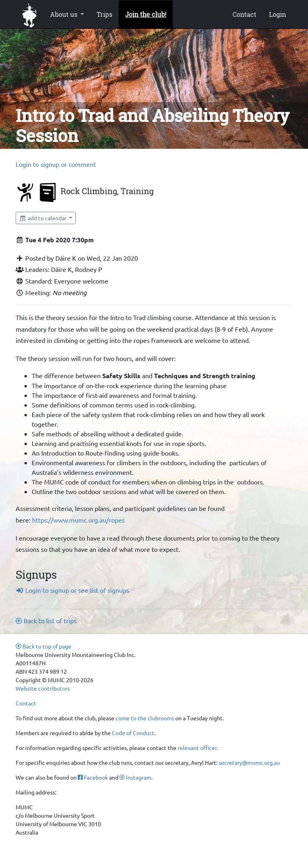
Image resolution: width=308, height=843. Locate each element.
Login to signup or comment (56, 164)
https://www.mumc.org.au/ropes (78, 520)
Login (277, 14)
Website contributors (43, 688)
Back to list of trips (46, 620)
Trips (104, 14)
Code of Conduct (133, 732)
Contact (244, 14)
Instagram (135, 777)
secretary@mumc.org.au (249, 762)
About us (64, 14)
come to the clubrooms (145, 717)
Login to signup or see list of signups (72, 590)
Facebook (93, 777)
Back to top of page (43, 646)
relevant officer (197, 747)
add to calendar (43, 217)
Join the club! (145, 14)
